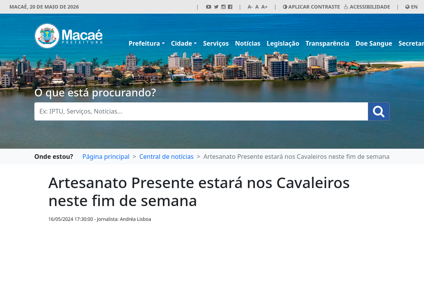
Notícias (247, 43)
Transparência (327, 43)
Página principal (105, 156)
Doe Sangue (373, 43)
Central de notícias (166, 156)
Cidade (181, 43)
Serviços (216, 43)
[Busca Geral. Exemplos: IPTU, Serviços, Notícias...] (201, 111)
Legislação (283, 43)
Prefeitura (144, 43)
